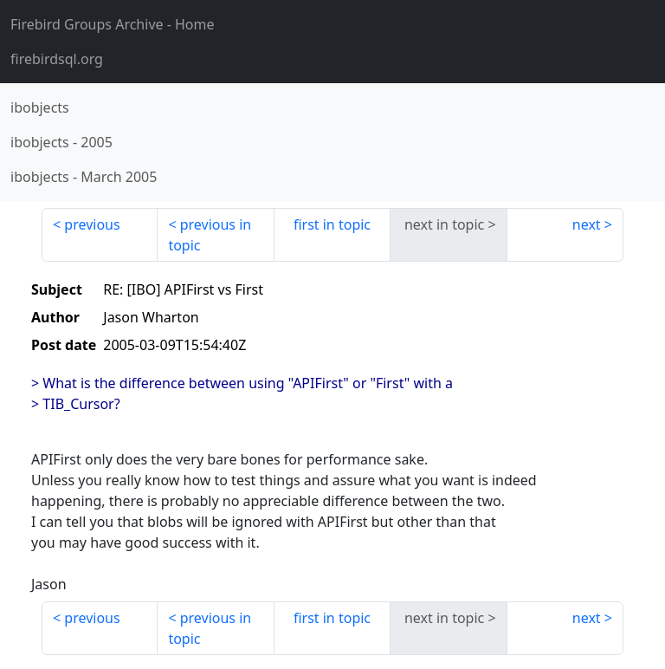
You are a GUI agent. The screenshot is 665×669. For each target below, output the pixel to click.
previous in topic (209, 235)
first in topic (332, 224)
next (586, 224)
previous (91, 224)
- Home (112, 24)
